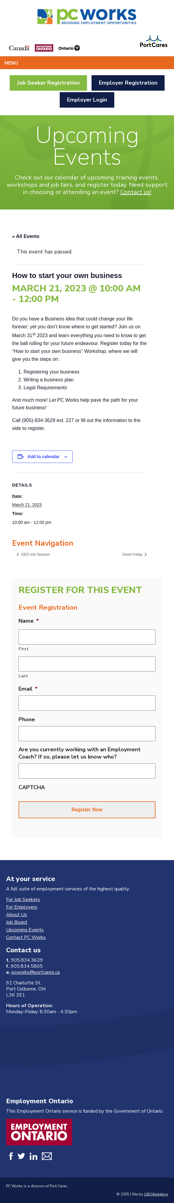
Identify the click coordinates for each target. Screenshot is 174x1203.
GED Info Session (35, 554)
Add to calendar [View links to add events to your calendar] (44, 456)
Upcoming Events (25, 930)
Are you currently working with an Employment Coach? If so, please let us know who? (79, 753)
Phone (26, 719)
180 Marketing (156, 1194)
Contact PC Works (26, 937)
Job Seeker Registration (48, 82)
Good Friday (132, 554)
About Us (16, 914)
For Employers (21, 907)
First (23, 649)
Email (28, 688)
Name (28, 621)
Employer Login (87, 99)
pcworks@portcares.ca (36, 972)
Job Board (16, 922)
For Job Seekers (23, 899)
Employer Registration (128, 82)
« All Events (25, 236)
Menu (11, 63)
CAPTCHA (31, 787)
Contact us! (135, 192)
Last (23, 676)
